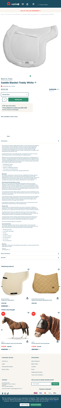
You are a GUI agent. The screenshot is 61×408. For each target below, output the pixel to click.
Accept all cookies (36, 404)
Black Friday (34, 364)
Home (2, 14)
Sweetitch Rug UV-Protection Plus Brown (11, 343)
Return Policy (5, 369)
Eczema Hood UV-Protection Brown (40, 343)
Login (3, 364)
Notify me (18, 99)
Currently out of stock (9, 86)
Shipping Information (36, 372)
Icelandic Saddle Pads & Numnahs (30, 14)
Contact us (5, 361)
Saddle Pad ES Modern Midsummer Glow (42, 300)
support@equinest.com (16, 388)
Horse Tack (9, 14)
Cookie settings (25, 404)
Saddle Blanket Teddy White (47, 14)
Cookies (33, 366)
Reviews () (51, 90)
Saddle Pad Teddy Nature (7, 300)
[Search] (48, 5)
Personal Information (7, 366)
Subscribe (55, 383)
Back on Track (6, 79)
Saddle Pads (17, 14)
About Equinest (35, 361)
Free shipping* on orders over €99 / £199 (15, 107)
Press (32, 369)
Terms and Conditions (37, 375)
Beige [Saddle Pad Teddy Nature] (8, 136)
